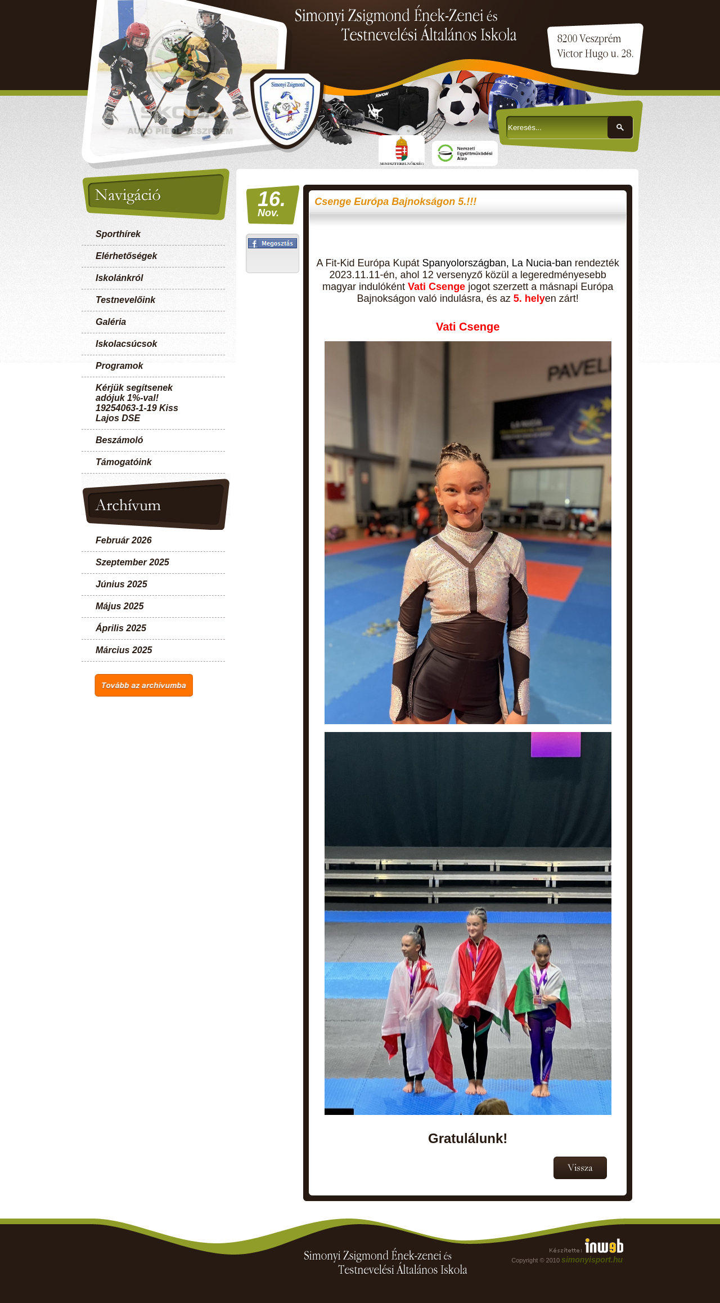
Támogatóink (124, 462)
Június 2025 (121, 584)
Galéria (111, 322)
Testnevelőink (125, 300)
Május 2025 (119, 606)
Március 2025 (124, 650)
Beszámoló (119, 440)
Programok (119, 366)
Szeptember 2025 (132, 562)
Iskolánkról (119, 278)
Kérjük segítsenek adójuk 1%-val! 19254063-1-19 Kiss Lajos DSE (137, 403)
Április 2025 (121, 628)
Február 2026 (124, 540)
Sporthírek (118, 234)
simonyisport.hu (592, 1259)
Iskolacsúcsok (126, 344)
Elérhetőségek (126, 256)
